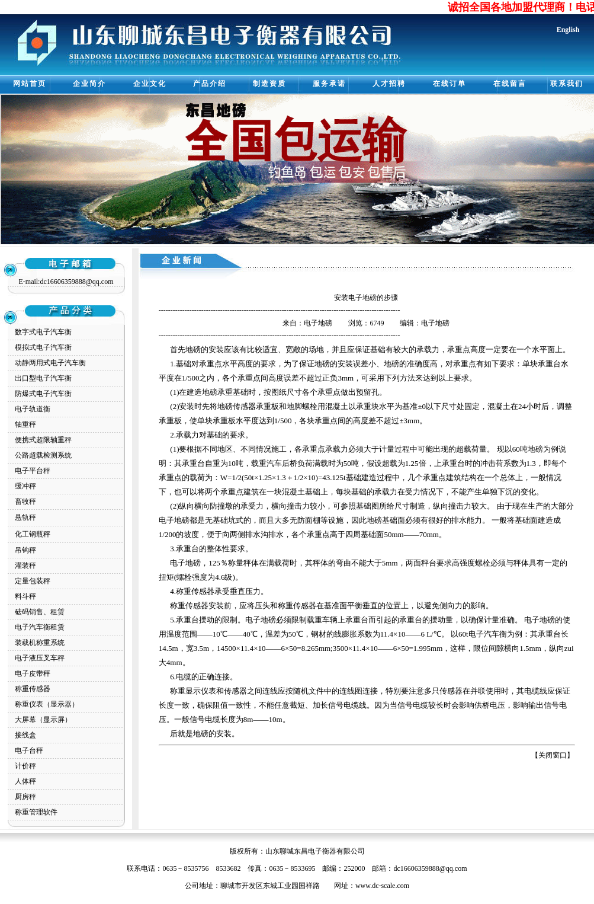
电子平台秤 (32, 471)
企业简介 (89, 83)
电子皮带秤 (32, 673)
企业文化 (149, 83)
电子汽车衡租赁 (40, 627)
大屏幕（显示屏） (43, 719)
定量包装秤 (32, 581)
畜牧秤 (25, 501)
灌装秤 (25, 565)
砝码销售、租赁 (40, 612)
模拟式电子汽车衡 (43, 347)
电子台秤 (29, 750)
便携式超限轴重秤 (43, 440)
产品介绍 (209, 83)
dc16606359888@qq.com (430, 868)
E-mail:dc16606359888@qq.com (65, 281)
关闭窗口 (552, 755)
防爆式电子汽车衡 (43, 393)
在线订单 (449, 83)
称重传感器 (32, 689)
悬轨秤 (25, 517)
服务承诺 (329, 83)
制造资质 (269, 83)
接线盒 (25, 735)
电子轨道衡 (32, 409)
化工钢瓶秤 (32, 534)
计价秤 (25, 766)
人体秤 (25, 781)
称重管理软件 (36, 812)
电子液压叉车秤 (40, 658)
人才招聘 (389, 83)
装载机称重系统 (40, 642)
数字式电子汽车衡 (43, 332)
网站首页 (29, 83)
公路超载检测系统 (43, 455)
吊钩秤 (25, 550)
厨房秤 (25, 797)
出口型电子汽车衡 (43, 378)
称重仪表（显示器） (47, 704)
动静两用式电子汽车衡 (50, 363)
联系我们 (566, 83)
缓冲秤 (25, 486)
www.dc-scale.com (382, 885)
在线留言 (509, 83)
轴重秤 (25, 424)
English (568, 29)
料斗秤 (25, 596)
